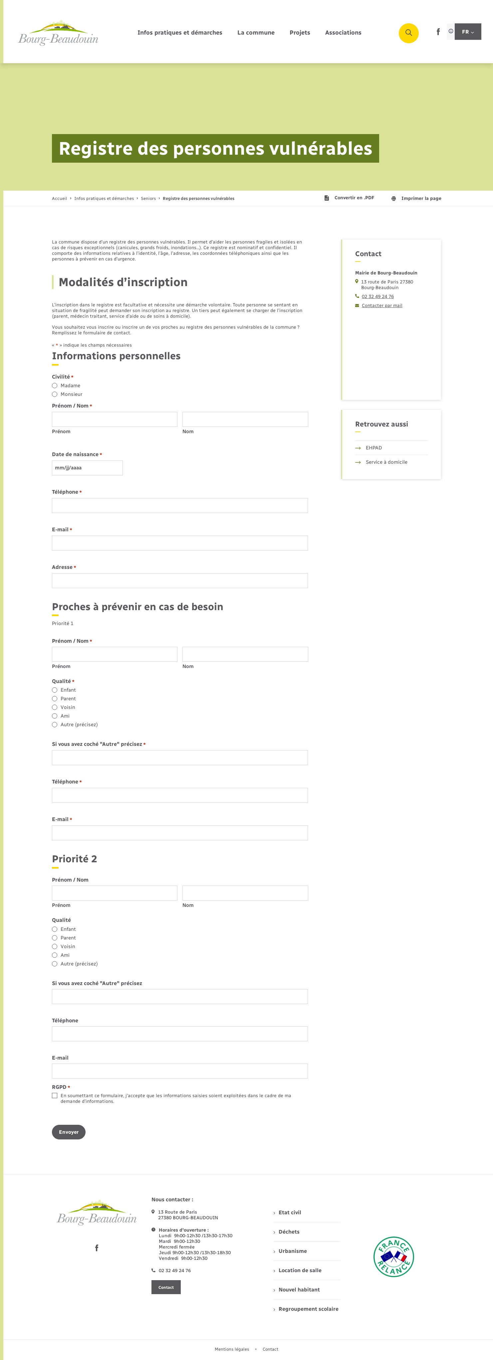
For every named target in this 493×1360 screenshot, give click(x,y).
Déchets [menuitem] (287, 1232)
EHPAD (368, 448)
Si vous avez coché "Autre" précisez (99, 744)
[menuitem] (179, 33)
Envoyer (69, 1132)
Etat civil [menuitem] (287, 1212)
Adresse (64, 567)
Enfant (68, 690)
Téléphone (67, 492)
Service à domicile (381, 462)
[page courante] (198, 198)
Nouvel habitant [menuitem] (297, 1289)
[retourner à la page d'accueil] (58, 33)
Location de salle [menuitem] (298, 1270)
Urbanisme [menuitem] (290, 1251)
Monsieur (72, 394)
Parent (68, 699)
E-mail (62, 530)
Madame (70, 386)
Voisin (68, 707)
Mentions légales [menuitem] (232, 1349)
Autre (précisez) (79, 725)
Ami (65, 716)
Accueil (59, 198)
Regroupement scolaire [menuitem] (306, 1309)
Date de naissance (77, 454)
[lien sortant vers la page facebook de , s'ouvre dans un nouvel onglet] (438, 34)
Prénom (61, 431)
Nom (188, 431)
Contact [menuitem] (270, 1349)
